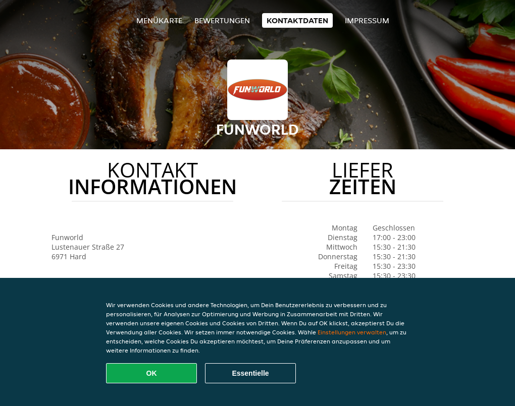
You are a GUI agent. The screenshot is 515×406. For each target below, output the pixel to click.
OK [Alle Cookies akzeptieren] (151, 373)
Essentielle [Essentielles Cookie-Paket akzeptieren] (250, 373)
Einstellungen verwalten (352, 332)
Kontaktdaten (297, 20)
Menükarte (159, 20)
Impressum (367, 20)
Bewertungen (222, 20)
